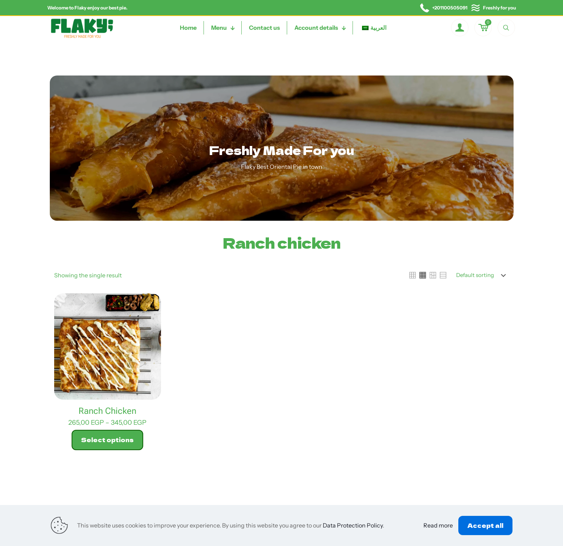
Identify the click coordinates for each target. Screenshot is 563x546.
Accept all (485, 525)
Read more (438, 525)
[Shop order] (482, 275)
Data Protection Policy (353, 525)
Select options (107, 439)
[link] (413, 275)
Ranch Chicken (107, 411)
